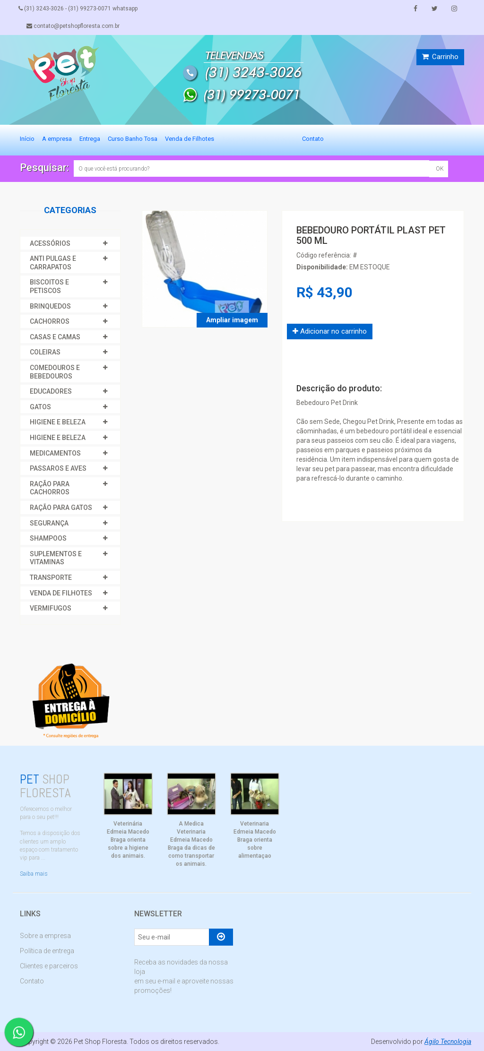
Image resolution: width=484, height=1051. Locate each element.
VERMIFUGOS (50, 608)
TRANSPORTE (51, 577)
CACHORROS (49, 321)
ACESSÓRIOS (50, 243)
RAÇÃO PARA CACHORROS (49, 488)
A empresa (57, 138)
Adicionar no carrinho (330, 331)
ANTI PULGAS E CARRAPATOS (53, 263)
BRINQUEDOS (50, 306)
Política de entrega (47, 951)
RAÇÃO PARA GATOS (61, 507)
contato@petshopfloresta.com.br (74, 26)
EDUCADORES (51, 391)
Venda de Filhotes (189, 138)
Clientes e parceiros (49, 966)
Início (27, 138)
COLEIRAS (45, 352)
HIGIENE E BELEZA (58, 422)
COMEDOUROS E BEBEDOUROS (55, 372)
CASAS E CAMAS (55, 337)
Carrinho (440, 56)
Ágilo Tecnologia (447, 1041)
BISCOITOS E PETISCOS (49, 286)
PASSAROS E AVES (58, 468)
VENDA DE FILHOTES (61, 593)
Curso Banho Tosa (132, 138)
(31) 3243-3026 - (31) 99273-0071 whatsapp (79, 8)
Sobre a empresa (45, 935)
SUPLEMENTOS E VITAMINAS (56, 558)
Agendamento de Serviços (258, 138)
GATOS (40, 407)
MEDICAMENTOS (55, 453)
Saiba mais (34, 873)
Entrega (89, 138)
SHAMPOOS (48, 538)
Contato (313, 138)
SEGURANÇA (49, 523)
